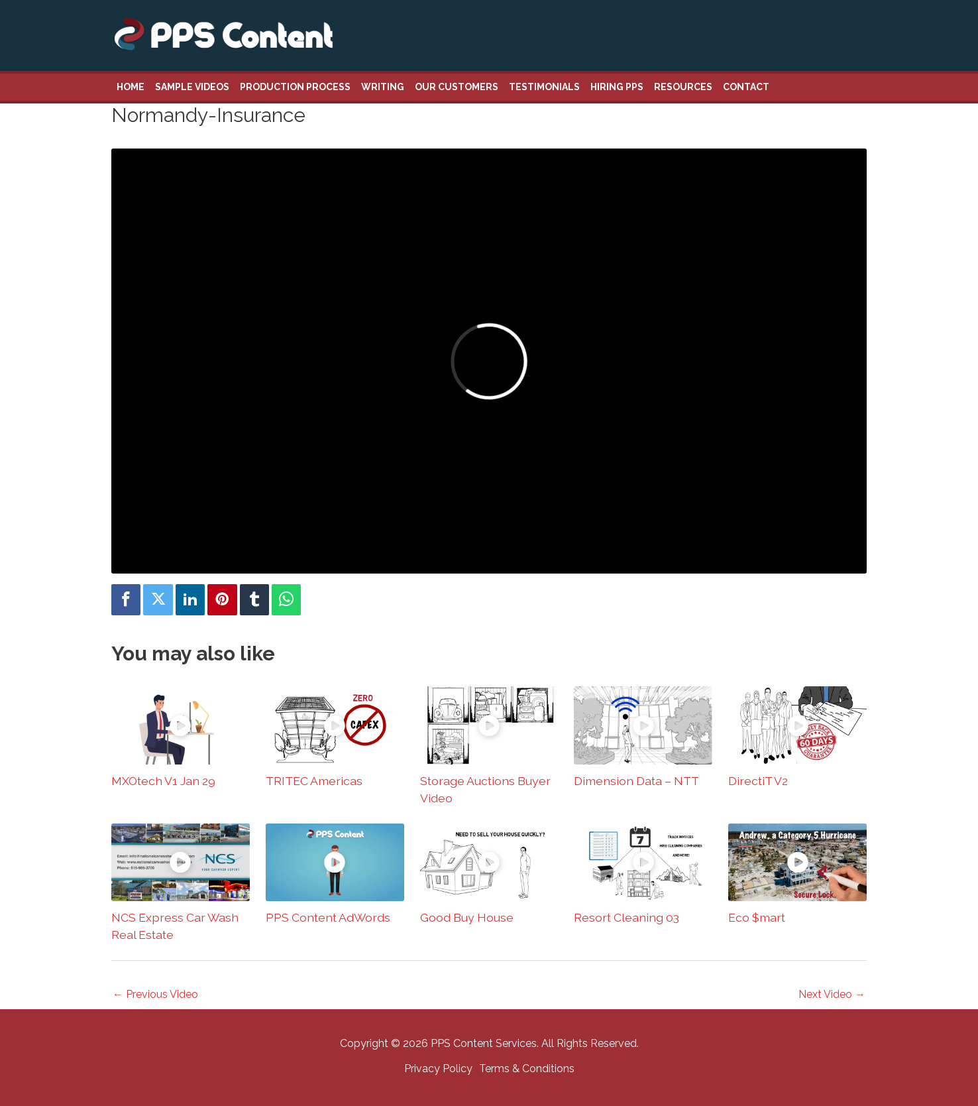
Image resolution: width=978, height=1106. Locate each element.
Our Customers (456, 87)
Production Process (295, 87)
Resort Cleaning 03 (626, 917)
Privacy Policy (438, 1068)
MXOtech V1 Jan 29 (163, 781)
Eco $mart (756, 917)
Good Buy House (467, 917)
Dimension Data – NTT (636, 781)
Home (130, 87)
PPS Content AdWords (328, 917)
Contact (746, 87)
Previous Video (155, 994)
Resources (683, 87)
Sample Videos (192, 87)
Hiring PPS (616, 87)
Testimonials (544, 87)
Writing (382, 87)
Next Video (831, 994)
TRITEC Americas (314, 781)
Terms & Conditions (526, 1068)
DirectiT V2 (758, 781)
